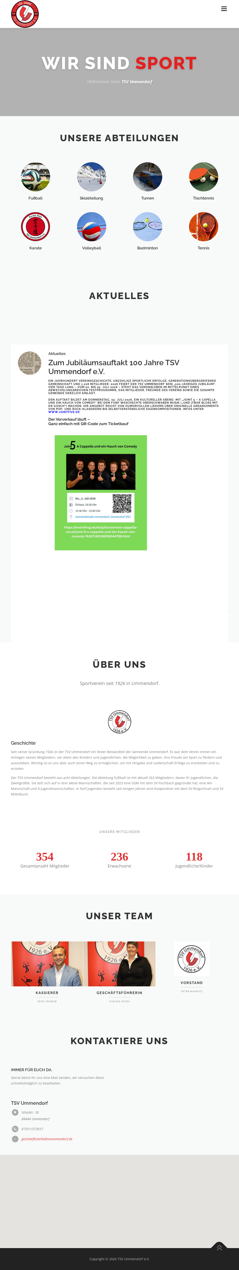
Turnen (147, 232)
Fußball (35, 232)
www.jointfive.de (64, 625)
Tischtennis (203, 232)
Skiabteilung (91, 232)
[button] (119, 1194)
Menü (224, 9)
